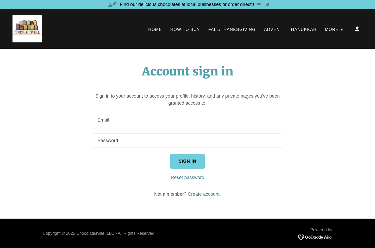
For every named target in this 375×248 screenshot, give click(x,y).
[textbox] (187, 120)
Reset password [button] (187, 177)
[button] (334, 30)
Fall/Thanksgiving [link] (232, 29)
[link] (27, 28)
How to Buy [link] (185, 29)
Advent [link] (273, 29)
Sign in (187, 161)
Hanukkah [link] (303, 29)
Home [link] (155, 29)
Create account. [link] (204, 194)
